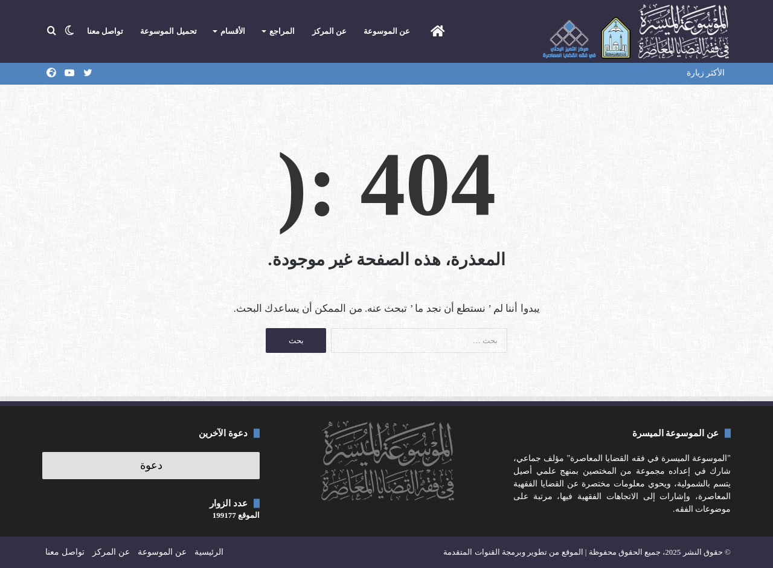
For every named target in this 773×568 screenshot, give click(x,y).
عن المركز (329, 31)
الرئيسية (208, 552)
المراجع (282, 31)
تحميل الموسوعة (168, 31)
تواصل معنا (105, 31)
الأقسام (232, 31)
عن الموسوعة (387, 31)
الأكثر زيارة (706, 72)
